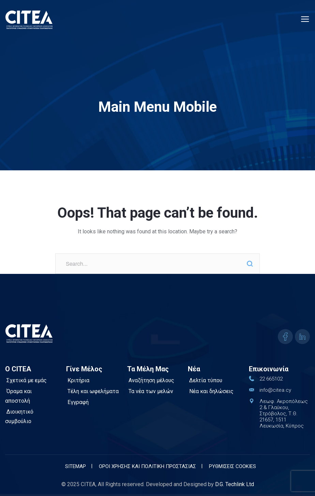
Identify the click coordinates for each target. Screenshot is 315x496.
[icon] (285, 336)
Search (249, 263)
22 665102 (271, 379)
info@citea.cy (275, 390)
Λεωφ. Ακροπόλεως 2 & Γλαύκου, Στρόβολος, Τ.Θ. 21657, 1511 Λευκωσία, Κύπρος (282, 413)
